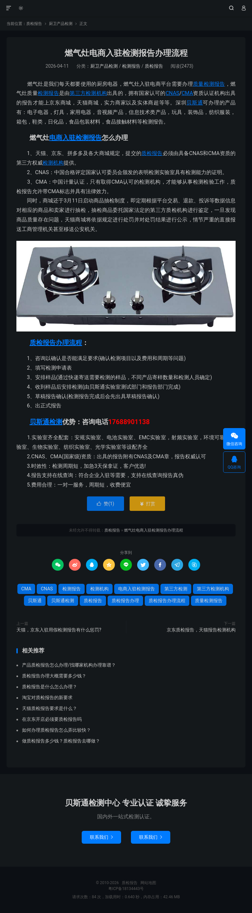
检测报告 (131, 66)
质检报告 (126, 8)
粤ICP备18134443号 (126, 888)
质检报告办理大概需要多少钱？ (54, 675)
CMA (187, 93)
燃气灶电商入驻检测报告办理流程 (126, 53)
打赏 (147, 503)
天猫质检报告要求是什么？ (49, 708)
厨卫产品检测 (61, 23)
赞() (105, 503)
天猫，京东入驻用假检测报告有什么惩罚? (58, 629)
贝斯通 (194, 103)
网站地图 (148, 882)
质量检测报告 (209, 84)
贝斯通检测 (46, 422)
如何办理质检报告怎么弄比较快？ (56, 730)
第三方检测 (175, 588)
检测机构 (53, 163)
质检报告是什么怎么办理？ (49, 686)
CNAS (172, 93)
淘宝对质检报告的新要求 (47, 697)
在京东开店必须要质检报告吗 (52, 719)
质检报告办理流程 (56, 343)
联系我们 (101, 837)
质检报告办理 (125, 600)
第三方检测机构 (88, 93)
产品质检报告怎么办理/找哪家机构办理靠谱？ (69, 665)
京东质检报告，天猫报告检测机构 (201, 629)
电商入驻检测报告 (75, 138)
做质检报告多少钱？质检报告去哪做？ (61, 740)
